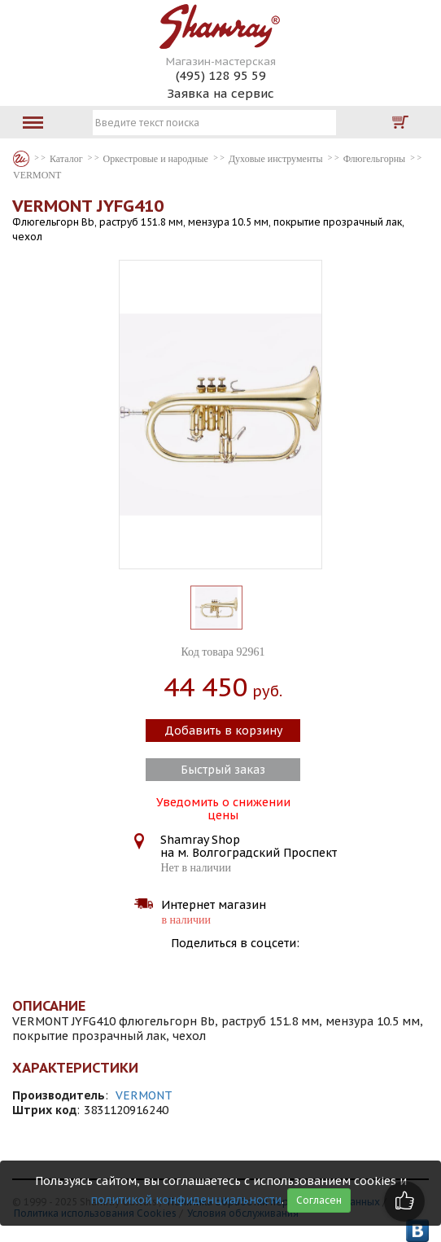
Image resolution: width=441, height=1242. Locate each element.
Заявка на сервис (220, 93)
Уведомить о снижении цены (223, 807)
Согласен (319, 1200)
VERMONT (144, 1095)
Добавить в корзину (223, 730)
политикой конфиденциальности (186, 1199)
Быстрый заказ (223, 769)
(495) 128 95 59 (221, 75)
